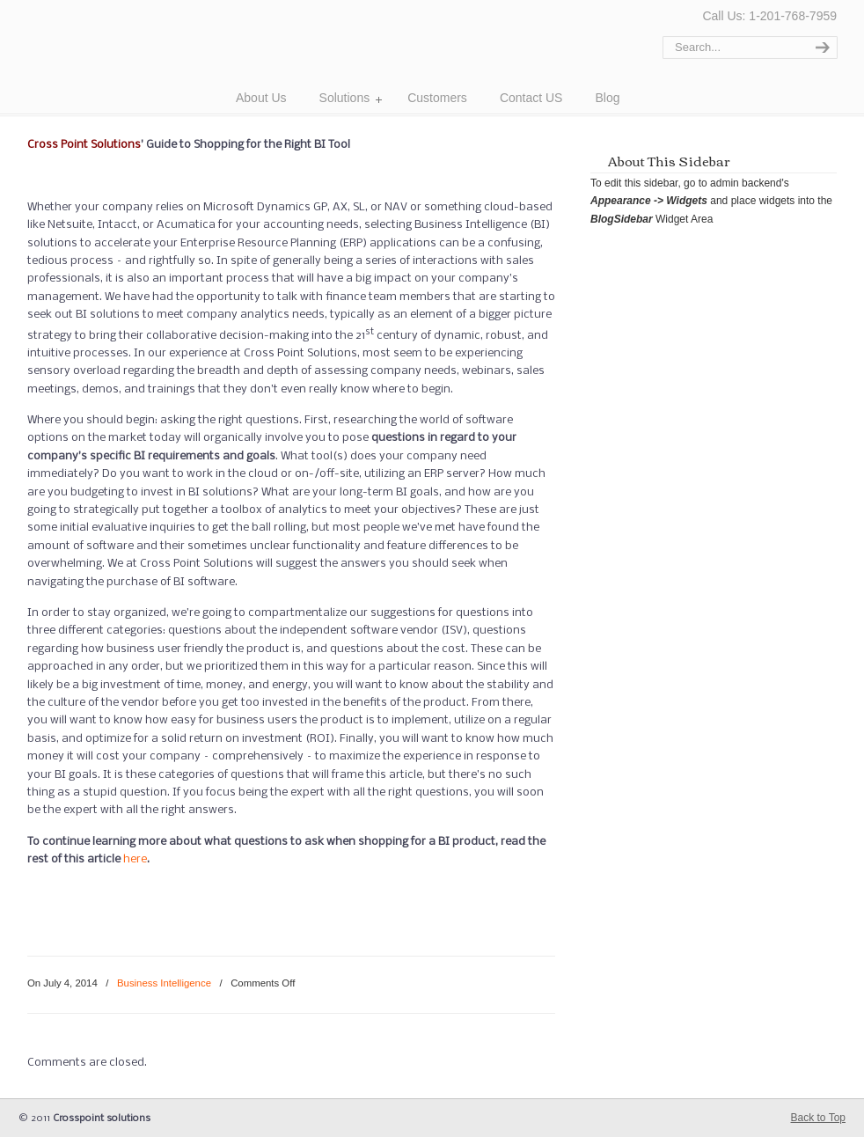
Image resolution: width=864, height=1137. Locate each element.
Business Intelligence (164, 983)
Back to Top (818, 1117)
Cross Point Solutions (121, 54)
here (135, 859)
